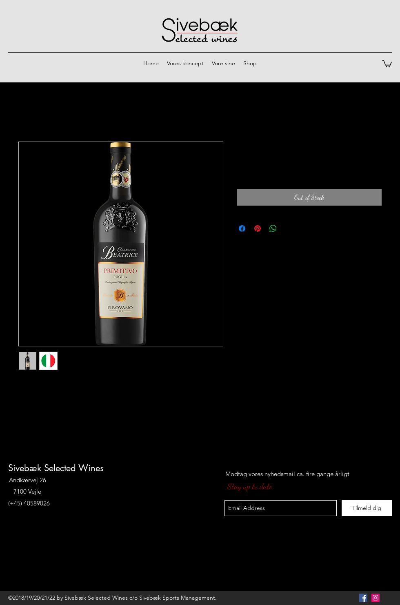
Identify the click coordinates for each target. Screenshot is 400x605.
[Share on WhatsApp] (273, 228)
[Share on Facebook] (242, 228)
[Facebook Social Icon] (363, 598)
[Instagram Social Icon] (375, 598)
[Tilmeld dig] (367, 508)
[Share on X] (288, 228)
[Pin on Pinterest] (257, 228)
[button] (387, 63)
